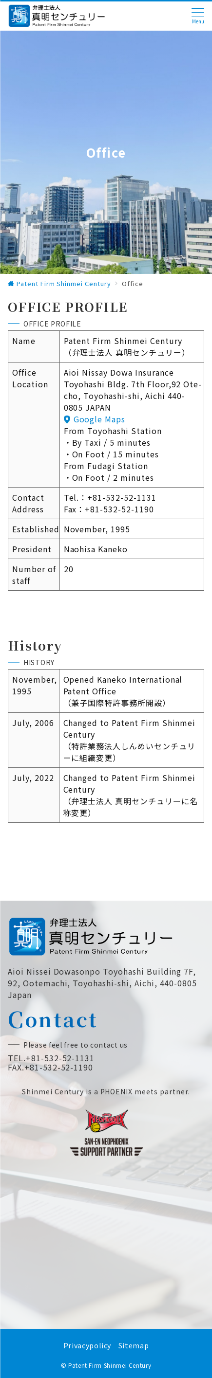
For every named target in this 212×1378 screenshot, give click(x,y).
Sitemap (133, 1345)
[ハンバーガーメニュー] (198, 15)
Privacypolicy (87, 1345)
